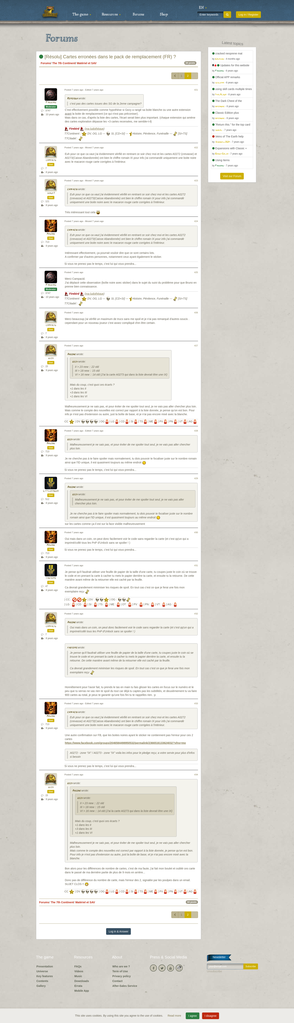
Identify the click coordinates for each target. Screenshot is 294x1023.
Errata (78, 985)
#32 (196, 613)
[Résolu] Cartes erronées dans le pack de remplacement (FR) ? (107, 56)
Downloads (81, 981)
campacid (51, 160)
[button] (203, 8)
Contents (42, 981)
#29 (196, 478)
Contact (117, 981)
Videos (78, 971)
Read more (175, 1015)
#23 (196, 180)
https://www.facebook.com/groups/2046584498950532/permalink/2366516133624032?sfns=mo (125, 742)
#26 (196, 312)
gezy (51, 358)
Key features (44, 976)
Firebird (51, 102)
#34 (196, 774)
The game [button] (81, 14)
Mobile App (81, 990)
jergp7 (51, 193)
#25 (196, 272)
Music (78, 976)
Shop (164, 14)
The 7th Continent (63, 63)
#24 (196, 221)
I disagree (211, 1015)
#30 (196, 532)
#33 (196, 703)
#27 (196, 345)
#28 (196, 431)
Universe (42, 971)
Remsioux (72, 98)
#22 (196, 147)
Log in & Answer (118, 931)
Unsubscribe (214, 971)
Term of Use (120, 971)
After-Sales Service (124, 985)
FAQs (78, 966)
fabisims (51, 578)
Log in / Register (248, 14)
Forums (138, 14)
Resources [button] (111, 14)
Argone (51, 233)
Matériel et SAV (87, 63)
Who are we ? (121, 966)
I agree (192, 1015)
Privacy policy (121, 976)
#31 (196, 565)
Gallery (41, 985)
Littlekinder (51, 491)
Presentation (44, 966)
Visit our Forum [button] (232, 176)
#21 (196, 90)
